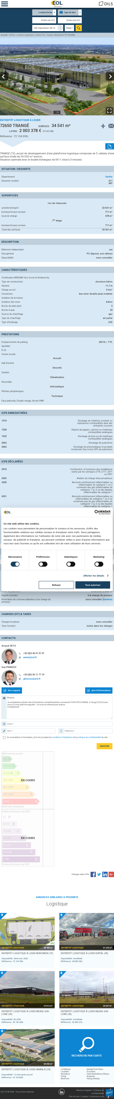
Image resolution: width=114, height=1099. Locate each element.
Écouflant (91, 1071)
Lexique (84, 1096)
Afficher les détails (93, 575)
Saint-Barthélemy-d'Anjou (98, 1074)
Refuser (56, 585)
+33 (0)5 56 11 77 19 (33, 674)
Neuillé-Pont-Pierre (95, 1069)
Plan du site (74, 1096)
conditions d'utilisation (62, 737)
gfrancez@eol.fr (32, 679)
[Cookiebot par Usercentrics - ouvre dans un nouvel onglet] (96, 512)
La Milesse (65, 1069)
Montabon (65, 1074)
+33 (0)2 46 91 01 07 (33, 653)
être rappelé (14, 690)
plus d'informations (101, 690)
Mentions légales (84, 1090)
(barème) (107, 599)
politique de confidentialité (89, 737)
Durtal (63, 1076)
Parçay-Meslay (93, 1078)
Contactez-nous (97, 1096)
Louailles (65, 1071)
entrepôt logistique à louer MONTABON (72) (27, 953)
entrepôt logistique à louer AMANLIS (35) (26, 1069)
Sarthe (108, 176)
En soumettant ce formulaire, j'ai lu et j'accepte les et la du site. (57, 737)
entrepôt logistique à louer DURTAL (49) (84, 953)
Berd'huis (65, 1078)
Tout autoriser (93, 585)
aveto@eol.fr (30, 657)
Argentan (91, 1076)
